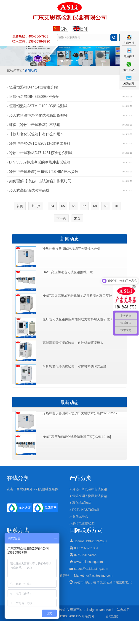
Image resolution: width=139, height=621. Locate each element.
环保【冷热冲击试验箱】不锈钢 (34, 125)
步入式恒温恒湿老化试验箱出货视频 (38, 115)
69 (105, 206)
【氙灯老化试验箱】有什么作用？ (36, 134)
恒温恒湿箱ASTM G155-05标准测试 (38, 106)
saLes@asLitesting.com (91, 568)
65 (63, 206)
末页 (77, 218)
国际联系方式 (86, 530)
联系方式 (18, 530)
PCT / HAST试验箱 (85, 509)
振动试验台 (80, 516)
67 (84, 206)
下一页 (61, 218)
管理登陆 (112, 616)
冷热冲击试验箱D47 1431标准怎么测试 (40, 153)
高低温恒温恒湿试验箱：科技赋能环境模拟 (73, 343)
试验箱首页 (15, 70)
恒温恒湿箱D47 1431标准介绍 (33, 87)
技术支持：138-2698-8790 (31, 41)
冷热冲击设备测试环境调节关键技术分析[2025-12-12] (80, 413)
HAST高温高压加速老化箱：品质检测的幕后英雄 (77, 295)
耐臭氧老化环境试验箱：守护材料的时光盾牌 (75, 366)
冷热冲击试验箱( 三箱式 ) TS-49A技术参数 (43, 172)
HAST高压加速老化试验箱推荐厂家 (68, 272)
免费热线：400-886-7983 (30, 36)
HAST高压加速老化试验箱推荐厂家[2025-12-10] (77, 437)
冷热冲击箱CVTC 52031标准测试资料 (40, 143)
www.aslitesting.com (88, 562)
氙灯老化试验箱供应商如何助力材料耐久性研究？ (78, 319)
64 (52, 206)
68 (95, 206)
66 (73, 206)
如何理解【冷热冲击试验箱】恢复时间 (40, 181)
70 (116, 206)
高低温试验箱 (81, 503)
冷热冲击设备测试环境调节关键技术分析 (71, 248)
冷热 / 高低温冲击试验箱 (89, 489)
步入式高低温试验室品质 (29, 190)
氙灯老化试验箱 (83, 523)
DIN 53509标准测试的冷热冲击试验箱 (40, 162)
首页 (20, 206)
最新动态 (69, 402)
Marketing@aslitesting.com (93, 575)
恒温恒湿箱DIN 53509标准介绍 (34, 97)
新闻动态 (30, 70)
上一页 (35, 206)
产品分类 (80, 478)
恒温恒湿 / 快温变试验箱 (89, 496)
